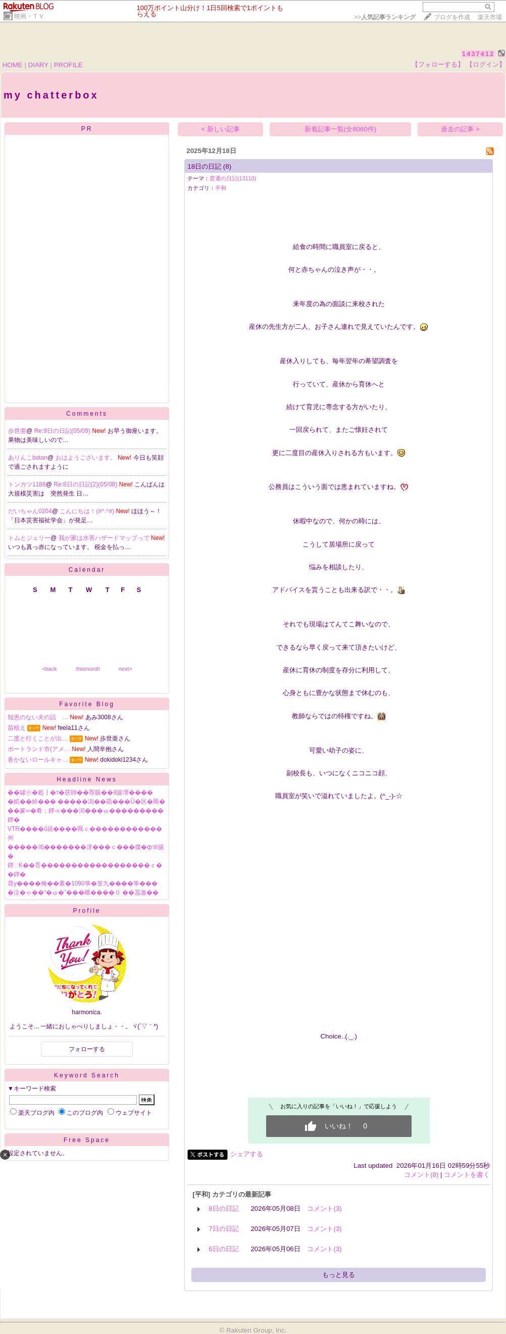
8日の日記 (223, 1208)
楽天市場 (490, 17)
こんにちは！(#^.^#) (88, 511)
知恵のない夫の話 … (38, 717)
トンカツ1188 (27, 484)
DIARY (38, 65)
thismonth (88, 669)
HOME (13, 65)
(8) (227, 166)
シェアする (246, 1154)
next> (125, 669)
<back (49, 669)
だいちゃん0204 (30, 511)
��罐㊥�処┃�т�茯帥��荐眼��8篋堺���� (80, 792)
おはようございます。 (87, 457)
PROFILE (68, 65)
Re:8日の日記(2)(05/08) (86, 484)
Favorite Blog (87, 704)
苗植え (17, 727)
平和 (220, 188)
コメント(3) (324, 1208)
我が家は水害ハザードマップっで (105, 537)
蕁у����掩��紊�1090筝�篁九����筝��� (83, 883)
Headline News (87, 779)
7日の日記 (223, 1228)
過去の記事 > (460, 129)
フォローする (87, 1049)
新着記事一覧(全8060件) (341, 129)
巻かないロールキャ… (38, 759)
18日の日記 (204, 166)
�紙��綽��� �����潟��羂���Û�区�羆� (86, 801)
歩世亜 (17, 430)
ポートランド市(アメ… (39, 749)
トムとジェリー (29, 537)
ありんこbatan (27, 457)
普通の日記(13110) (233, 178)
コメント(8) (421, 1174)
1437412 (478, 54)
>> (385, 17)
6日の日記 (223, 1249)
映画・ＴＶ (29, 16)
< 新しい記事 (220, 129)
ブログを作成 (452, 17)
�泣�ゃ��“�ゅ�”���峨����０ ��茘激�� (83, 892)
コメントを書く (467, 1174)
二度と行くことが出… (38, 738)
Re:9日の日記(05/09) (63, 430)
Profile (86, 910)
